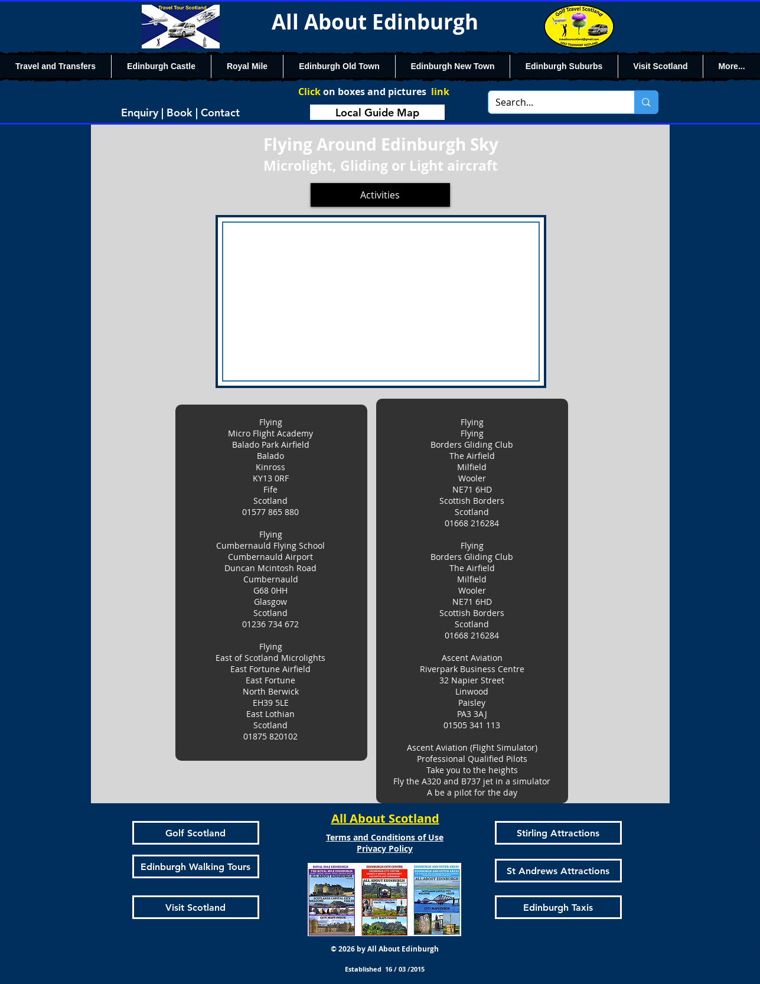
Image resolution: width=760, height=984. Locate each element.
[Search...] (552, 102)
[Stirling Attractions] (558, 833)
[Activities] (380, 195)
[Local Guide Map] (377, 112)
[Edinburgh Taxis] (558, 907)
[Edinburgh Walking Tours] (195, 866)
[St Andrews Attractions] (558, 870)
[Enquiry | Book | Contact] (181, 112)
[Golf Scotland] (195, 833)
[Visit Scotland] (195, 907)
